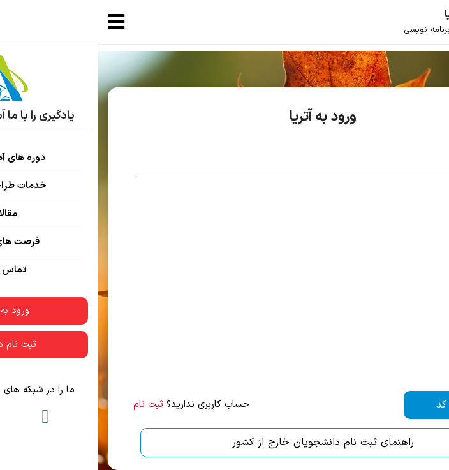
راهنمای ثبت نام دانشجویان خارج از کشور (225, 442)
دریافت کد (359, 405)
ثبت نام (50, 404)
